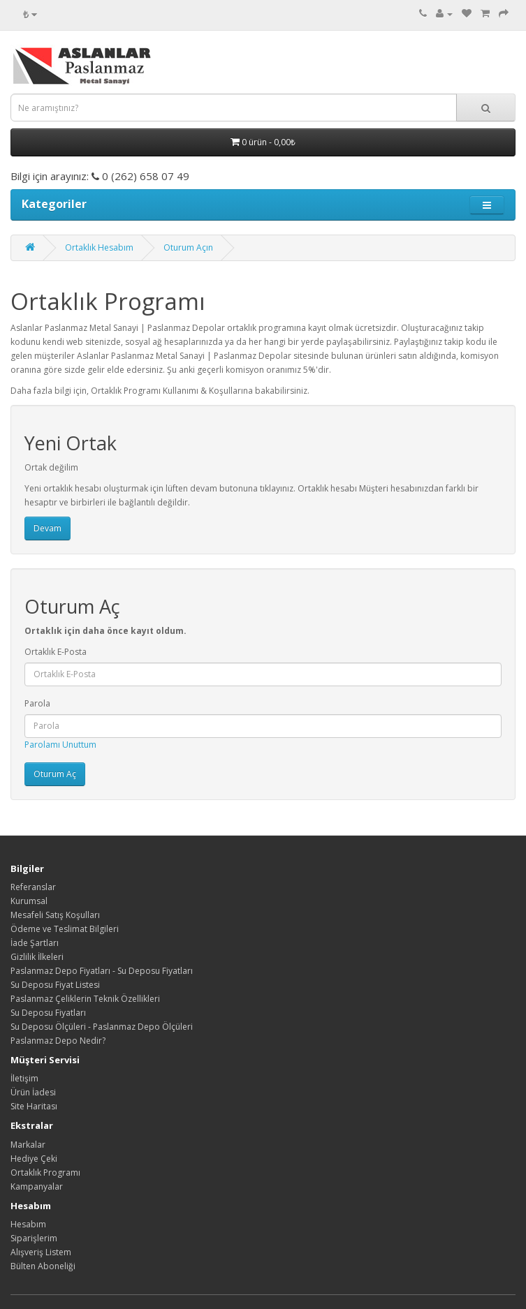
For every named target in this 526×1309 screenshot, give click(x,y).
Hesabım (28, 1224)
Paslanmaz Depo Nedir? (57, 1041)
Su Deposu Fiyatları (48, 1013)
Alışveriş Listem (40, 1252)
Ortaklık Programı (45, 1172)
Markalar (27, 1145)
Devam (47, 528)
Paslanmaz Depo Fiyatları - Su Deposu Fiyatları (101, 971)
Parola (37, 703)
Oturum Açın (188, 247)
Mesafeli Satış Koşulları (55, 915)
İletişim (24, 1078)
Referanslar (33, 887)
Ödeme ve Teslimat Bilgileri (64, 929)
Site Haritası (33, 1106)
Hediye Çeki (33, 1158)
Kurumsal (29, 901)
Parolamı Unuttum (60, 744)
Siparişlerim (33, 1238)
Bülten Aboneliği (42, 1266)
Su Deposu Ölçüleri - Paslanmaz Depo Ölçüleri (101, 1027)
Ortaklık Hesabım (99, 247)
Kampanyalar (36, 1186)
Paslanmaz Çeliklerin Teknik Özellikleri (85, 999)
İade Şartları (34, 943)
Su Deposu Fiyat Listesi (55, 985)
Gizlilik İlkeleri (37, 957)
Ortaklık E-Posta (55, 652)
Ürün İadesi (33, 1092)
